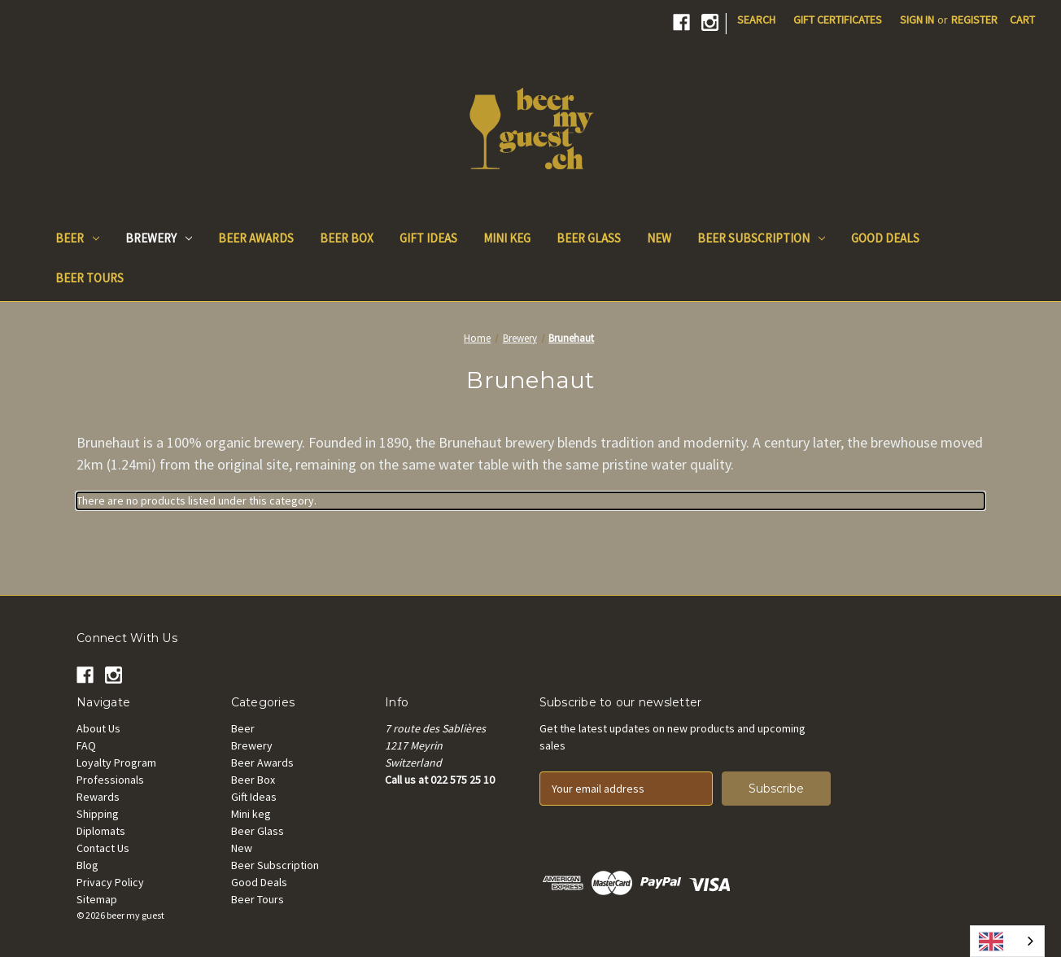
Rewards (98, 796)
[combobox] (1007, 941)
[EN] (1007, 941)
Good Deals (885, 238)
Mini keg (506, 238)
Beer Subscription (761, 238)
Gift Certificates (837, 19)
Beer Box (346, 238)
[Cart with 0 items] (1022, 20)
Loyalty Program (116, 762)
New (659, 238)
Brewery (158, 238)
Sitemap (96, 899)
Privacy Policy (110, 882)
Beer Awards (256, 238)
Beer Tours (89, 278)
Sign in (917, 19)
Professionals (110, 779)
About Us (98, 728)
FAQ (86, 745)
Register (974, 19)
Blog (87, 865)
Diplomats (100, 831)
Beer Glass (589, 238)
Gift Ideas (428, 238)
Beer (77, 238)
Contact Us (102, 848)
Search (756, 19)
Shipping (97, 813)
